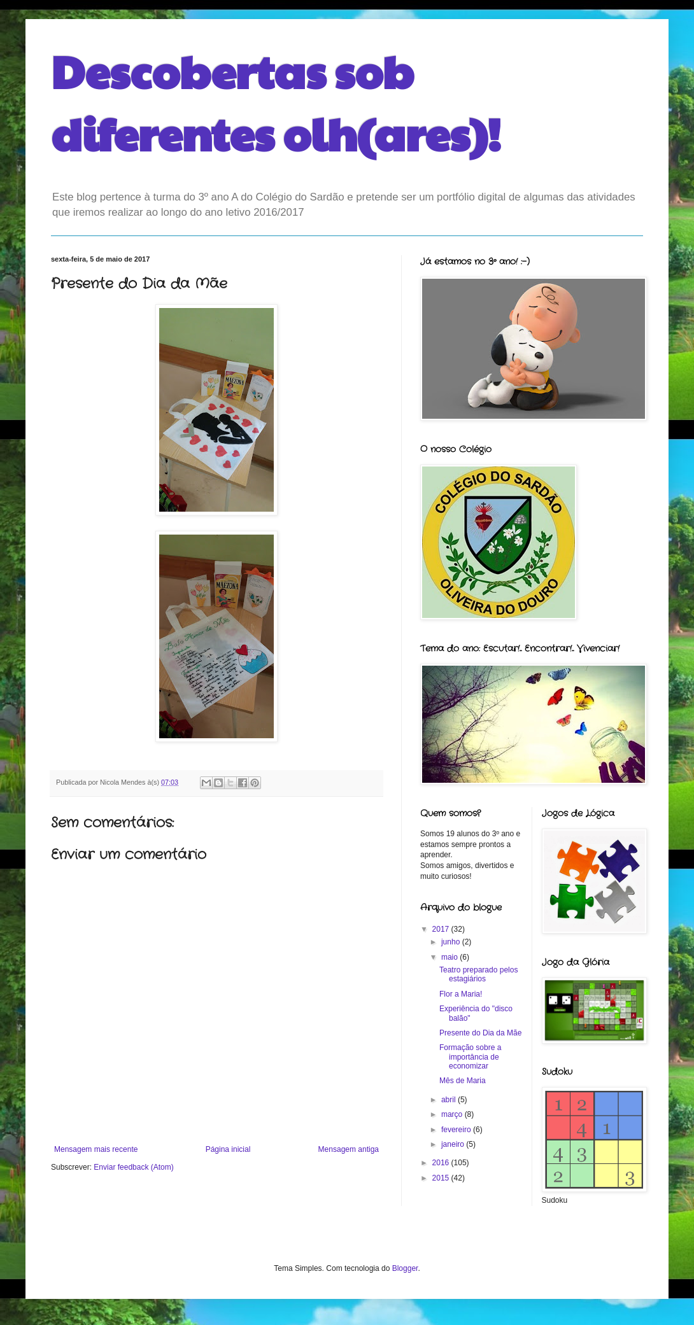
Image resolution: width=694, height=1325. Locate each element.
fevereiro (457, 1129)
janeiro (453, 1144)
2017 (441, 929)
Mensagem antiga (348, 1149)
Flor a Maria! (460, 994)
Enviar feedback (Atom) (133, 1167)
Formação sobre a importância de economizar (470, 1056)
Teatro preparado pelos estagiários (478, 974)
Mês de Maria (462, 1080)
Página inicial (228, 1149)
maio (450, 957)
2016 (441, 1162)
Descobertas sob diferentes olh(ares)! (276, 101)
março (453, 1114)
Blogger (405, 1268)
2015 (441, 1178)
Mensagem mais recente (96, 1149)
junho (451, 941)
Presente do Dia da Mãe (480, 1032)
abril (449, 1099)
